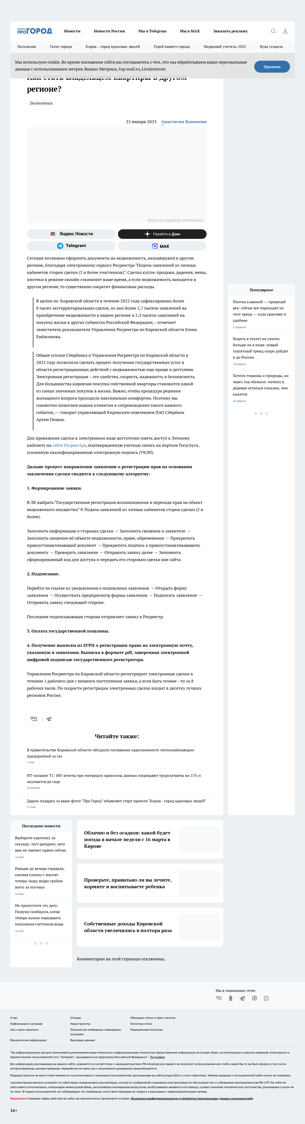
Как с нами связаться (24, 1029)
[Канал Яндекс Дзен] (162, 234)
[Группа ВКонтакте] (219, 998)
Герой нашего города (172, 46)
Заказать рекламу (230, 31)
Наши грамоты (80, 1023)
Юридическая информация (28, 1040)
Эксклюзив (26, 46)
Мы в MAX (190, 31)
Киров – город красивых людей (113, 46)
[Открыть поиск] (273, 31)
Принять (272, 66)
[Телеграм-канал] (71, 246)
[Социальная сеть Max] (162, 246)
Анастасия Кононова (184, 121)
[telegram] (50, 719)
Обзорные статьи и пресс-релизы (152, 1017)
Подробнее (157, 1057)
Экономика (41, 103)
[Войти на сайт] (285, 31)
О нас (14, 1017)
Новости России (109, 31)
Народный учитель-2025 (225, 46)
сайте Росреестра (69, 445)
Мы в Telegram (152, 31)
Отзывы (75, 1017)
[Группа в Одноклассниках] (231, 998)
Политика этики (141, 1023)
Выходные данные (82, 1040)
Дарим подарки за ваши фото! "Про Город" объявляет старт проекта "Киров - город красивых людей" (117, 804)
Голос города (61, 46)
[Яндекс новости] (71, 234)
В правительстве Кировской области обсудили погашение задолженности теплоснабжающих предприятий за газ (117, 756)
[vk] (34, 719)
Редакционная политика (146, 1029)
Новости (72, 31)
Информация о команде (26, 1023)
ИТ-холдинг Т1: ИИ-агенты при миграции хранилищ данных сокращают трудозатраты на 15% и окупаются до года (117, 782)
